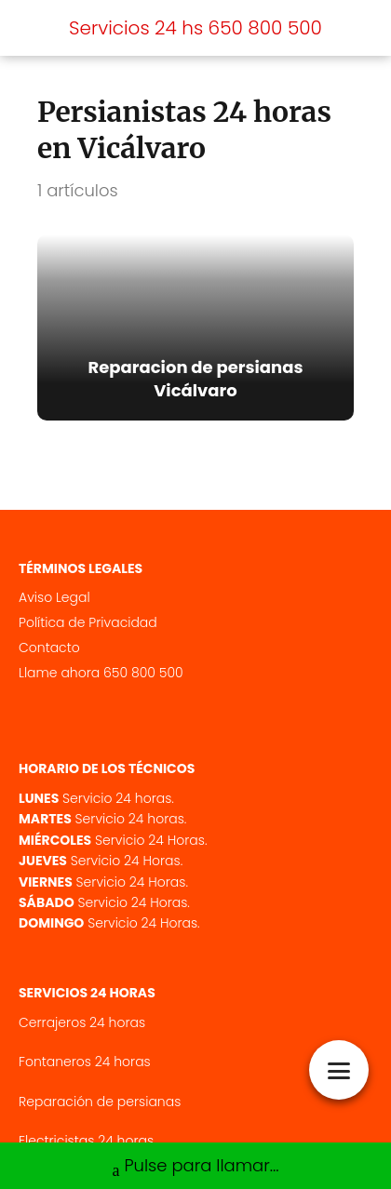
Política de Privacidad (88, 622)
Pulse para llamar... (195, 1168)
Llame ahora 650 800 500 (101, 672)
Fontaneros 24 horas (85, 1061)
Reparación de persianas (100, 1101)
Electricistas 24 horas (86, 1140)
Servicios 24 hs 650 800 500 (195, 28)
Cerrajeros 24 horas (82, 1022)
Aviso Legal (54, 597)
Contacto (49, 647)
